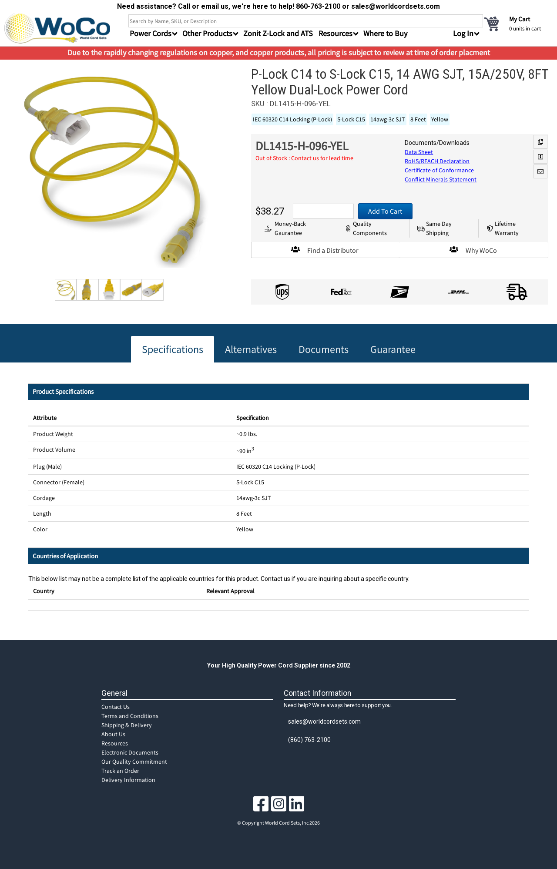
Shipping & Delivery (126, 725)
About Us (113, 734)
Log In (463, 33)
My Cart (519, 19)
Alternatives (251, 349)
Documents (324, 349)
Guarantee (393, 349)
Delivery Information (128, 780)
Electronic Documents (129, 752)
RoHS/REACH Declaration (437, 161)
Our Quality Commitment (134, 761)
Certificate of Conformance (439, 170)
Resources (114, 743)
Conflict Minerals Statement (440, 179)
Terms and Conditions (129, 716)
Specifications (172, 349)
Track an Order (120, 771)
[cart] (518, 23)
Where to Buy (385, 33)
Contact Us (115, 707)
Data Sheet (419, 152)
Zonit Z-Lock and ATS (278, 33)
